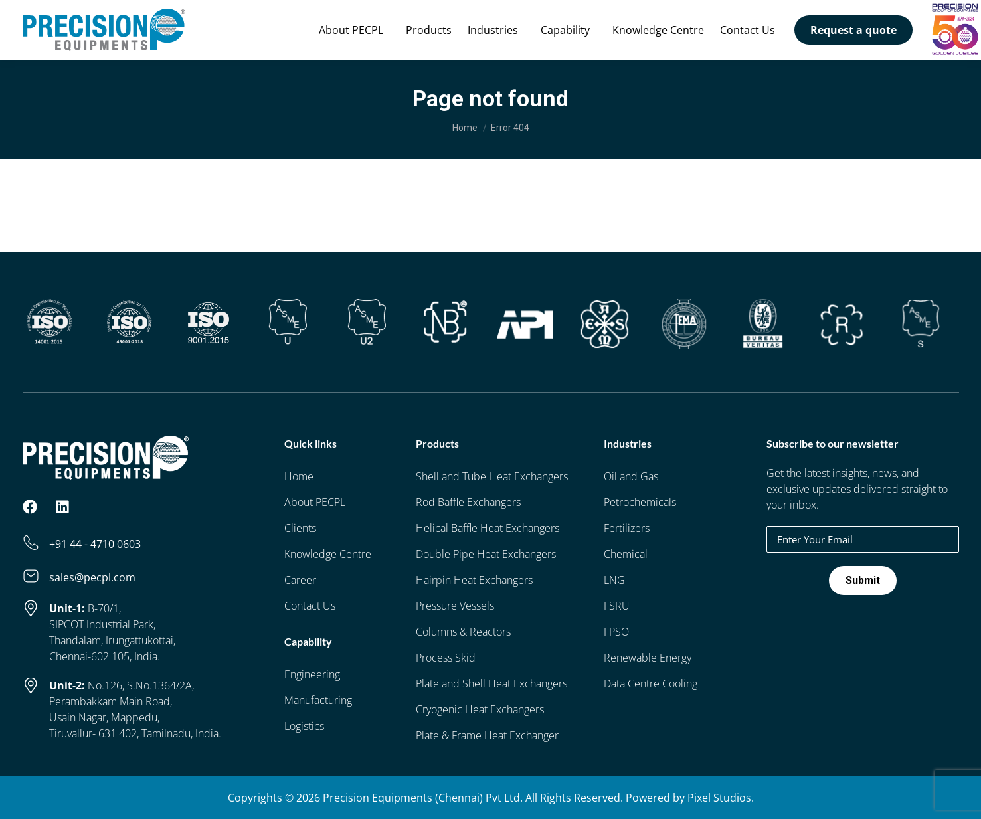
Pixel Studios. (720, 797)
